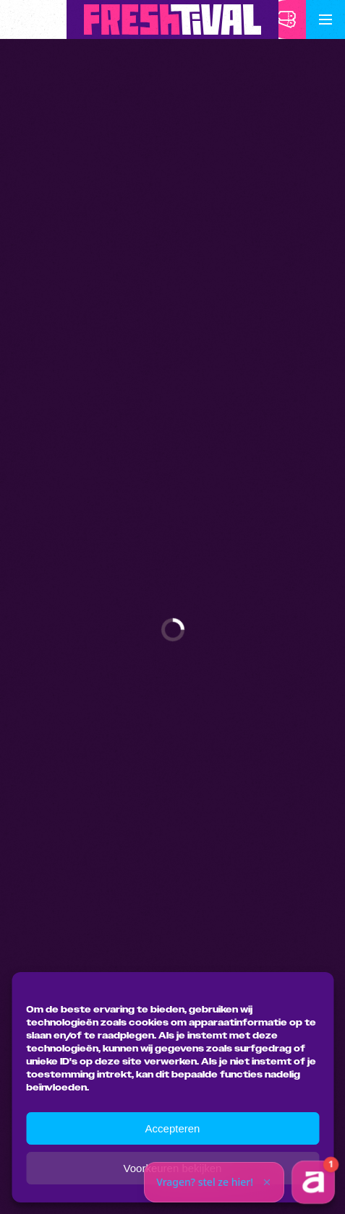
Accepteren (172, 1128)
